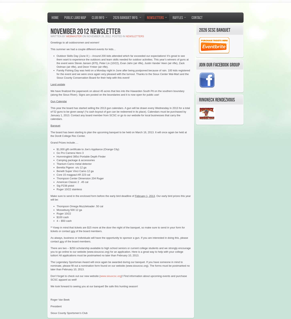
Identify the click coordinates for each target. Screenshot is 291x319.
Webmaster (74, 36)
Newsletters (135, 36)
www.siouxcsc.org (110, 276)
